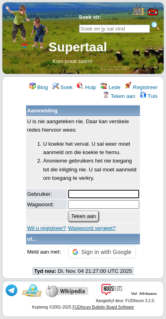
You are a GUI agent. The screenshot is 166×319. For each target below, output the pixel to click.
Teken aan (119, 96)
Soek (63, 87)
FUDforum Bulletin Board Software (103, 307)
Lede (110, 87)
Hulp (86, 87)
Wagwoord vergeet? (92, 228)
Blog (38, 87)
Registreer (141, 87)
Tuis (149, 96)
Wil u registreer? (46, 228)
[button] (102, 252)
